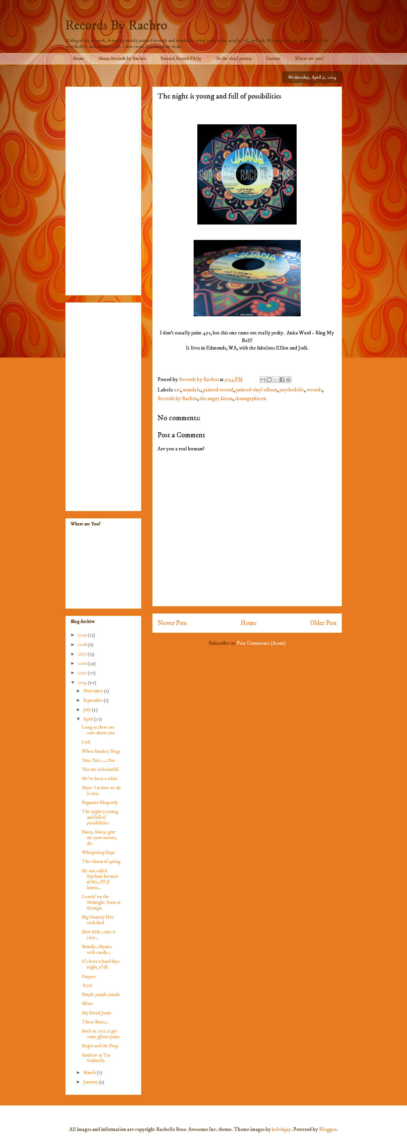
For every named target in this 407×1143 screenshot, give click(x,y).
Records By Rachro (116, 25)
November (93, 691)
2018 (83, 645)
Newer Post (172, 623)
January (91, 1082)
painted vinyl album (256, 389)
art (177, 389)
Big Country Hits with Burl (98, 920)
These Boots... (95, 1022)
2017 (83, 654)
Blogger (327, 1129)
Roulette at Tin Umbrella (96, 1058)
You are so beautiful (100, 769)
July (87, 710)
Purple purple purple (101, 995)
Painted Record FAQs (181, 59)
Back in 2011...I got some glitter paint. (101, 1034)
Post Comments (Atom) (261, 643)
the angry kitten (216, 398)
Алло (87, 985)
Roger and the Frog (100, 1046)
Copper (89, 976)
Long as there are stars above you (98, 730)
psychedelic (292, 389)
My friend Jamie (97, 1013)
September (93, 700)
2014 (83, 683)
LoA (86, 742)
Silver (87, 1004)
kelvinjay (281, 1129)
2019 (83, 635)
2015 (83, 673)
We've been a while (100, 779)
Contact (273, 59)
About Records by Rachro (122, 59)
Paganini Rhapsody (100, 803)
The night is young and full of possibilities (100, 817)
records (314, 389)
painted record (218, 389)
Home (78, 59)
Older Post (323, 623)
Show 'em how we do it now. (101, 791)
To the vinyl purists (233, 59)
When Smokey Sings (101, 751)
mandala (192, 389)
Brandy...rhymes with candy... (97, 949)
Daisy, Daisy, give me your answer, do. (99, 837)
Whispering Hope (98, 852)
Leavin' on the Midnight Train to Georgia (101, 902)
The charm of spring (101, 862)
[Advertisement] (103, 189)
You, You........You (98, 760)
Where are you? (309, 59)
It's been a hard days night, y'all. (101, 964)
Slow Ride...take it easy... (98, 935)
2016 (83, 663)
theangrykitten (250, 398)
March (90, 1073)
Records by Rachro (177, 398)
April (88, 719)
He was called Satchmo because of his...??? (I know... (100, 879)
